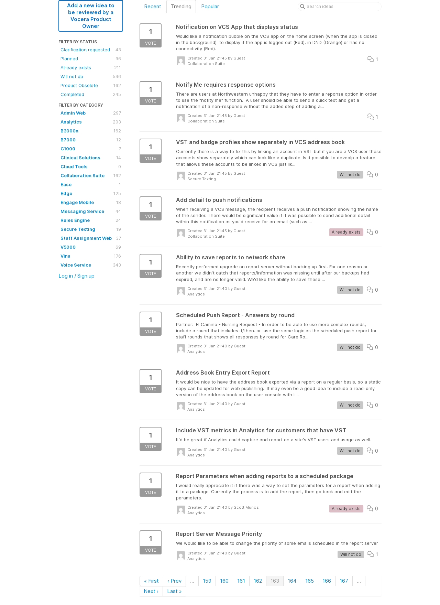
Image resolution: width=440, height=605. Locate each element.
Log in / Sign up (76, 275)
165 (309, 580)
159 (207, 580)
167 (344, 580)
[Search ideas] (340, 6)
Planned (90, 58)
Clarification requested (90, 49)
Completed (90, 94)
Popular (210, 6)
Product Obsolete (90, 85)
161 (241, 580)
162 (258, 580)
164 (292, 580)
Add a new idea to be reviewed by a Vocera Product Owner (90, 15)
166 (326, 580)
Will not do (90, 76)
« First (151, 580)
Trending (181, 6)
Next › (151, 591)
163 (275, 580)
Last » (174, 591)
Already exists (90, 67)
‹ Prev (174, 580)
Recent (152, 6)
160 (224, 580)
